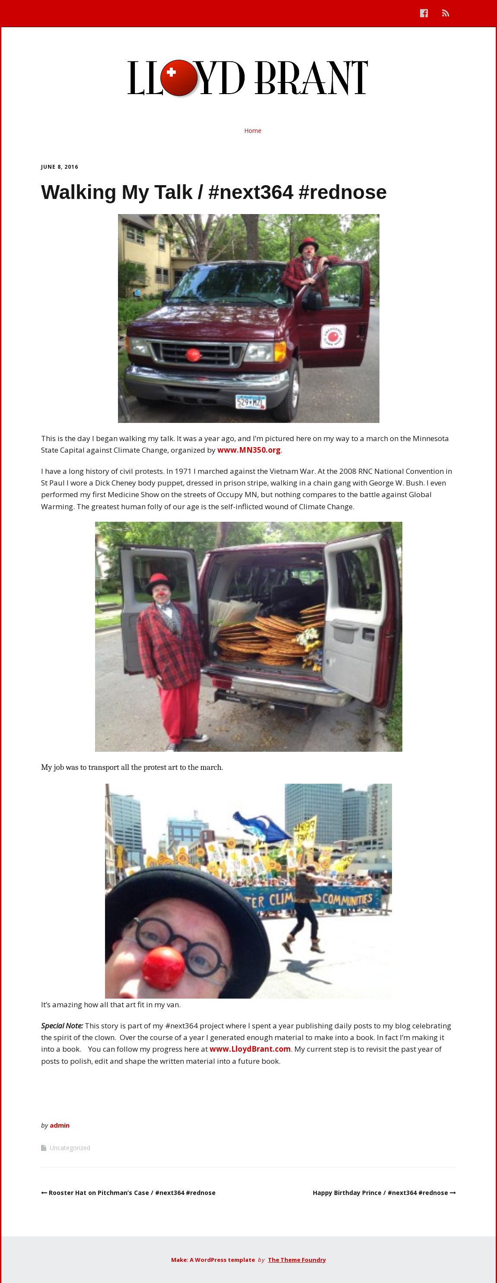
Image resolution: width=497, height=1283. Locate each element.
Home (252, 130)
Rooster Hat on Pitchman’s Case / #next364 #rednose (132, 1192)
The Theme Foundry (297, 1260)
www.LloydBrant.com (250, 1049)
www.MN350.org (248, 450)
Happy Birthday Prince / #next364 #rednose (380, 1192)
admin (60, 1125)
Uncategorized (70, 1148)
